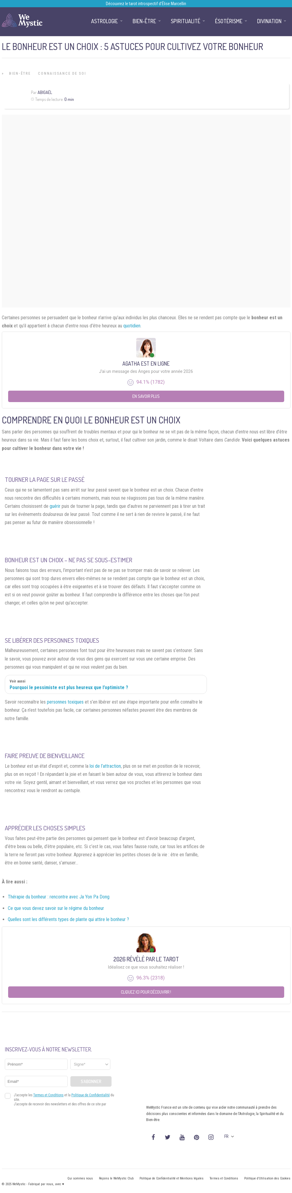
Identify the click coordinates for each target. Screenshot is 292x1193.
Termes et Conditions (224, 1178)
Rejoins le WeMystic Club (116, 1178)
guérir (55, 506)
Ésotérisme (228, 21)
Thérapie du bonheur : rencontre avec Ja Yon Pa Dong (58, 897)
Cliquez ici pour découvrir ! (146, 992)
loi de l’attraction (105, 766)
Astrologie (104, 21)
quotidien (131, 326)
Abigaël (45, 92)
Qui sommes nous (80, 1178)
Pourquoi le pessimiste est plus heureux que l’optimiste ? (69, 687)
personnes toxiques (65, 702)
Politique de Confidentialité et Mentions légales (172, 1178)
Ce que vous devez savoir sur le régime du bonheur (56, 908)
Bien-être (20, 73)
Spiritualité (185, 21)
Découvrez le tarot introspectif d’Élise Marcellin (146, 3)
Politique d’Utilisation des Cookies (267, 1178)
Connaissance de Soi (62, 73)
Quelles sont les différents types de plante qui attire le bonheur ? (68, 919)
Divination (269, 21)
